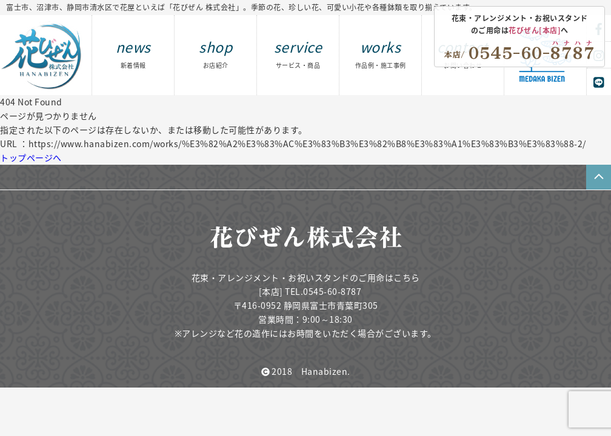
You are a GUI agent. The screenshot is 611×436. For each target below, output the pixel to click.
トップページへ (31, 157)
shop (215, 53)
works (380, 53)
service (298, 53)
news (133, 53)
